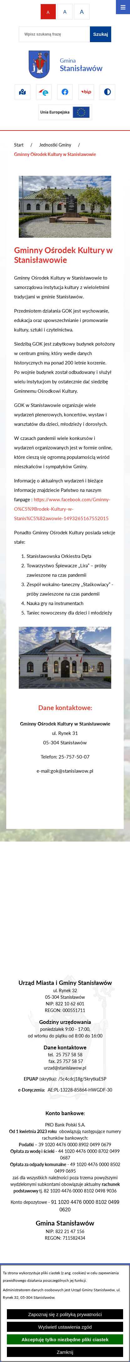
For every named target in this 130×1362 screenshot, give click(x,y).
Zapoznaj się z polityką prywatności (65, 1314)
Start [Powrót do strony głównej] (18, 144)
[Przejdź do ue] (65, 112)
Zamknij (65, 1352)
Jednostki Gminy (55, 144)
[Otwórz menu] (123, 7)
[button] (65, 236)
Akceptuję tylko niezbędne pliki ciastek (65, 1339)
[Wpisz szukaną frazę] (54, 34)
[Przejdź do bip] (86, 92)
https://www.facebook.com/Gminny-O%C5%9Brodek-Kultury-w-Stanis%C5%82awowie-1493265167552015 (62, 509)
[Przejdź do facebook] (65, 92)
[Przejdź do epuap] (44, 92)
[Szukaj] (100, 34)
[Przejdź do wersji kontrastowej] (107, 92)
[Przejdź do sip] (22, 92)
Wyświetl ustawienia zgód (65, 1327)
